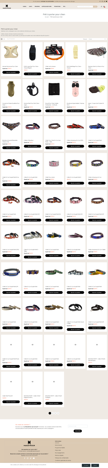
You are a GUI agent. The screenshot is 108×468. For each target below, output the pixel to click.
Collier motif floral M (7, 396)
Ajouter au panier (11, 72)
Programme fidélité (60, 447)
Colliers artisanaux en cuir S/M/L (75, 140)
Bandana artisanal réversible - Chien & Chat (10, 141)
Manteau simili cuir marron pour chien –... (96, 67)
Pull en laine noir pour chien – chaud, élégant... (31, 67)
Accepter (86, 465)
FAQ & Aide (58, 450)
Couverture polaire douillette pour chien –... (10, 104)
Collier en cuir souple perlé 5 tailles (31, 250)
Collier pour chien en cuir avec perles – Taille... (53, 141)
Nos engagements (59, 452)
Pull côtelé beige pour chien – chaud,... (74, 67)
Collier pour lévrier (50, 177)
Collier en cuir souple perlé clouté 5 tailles (75, 322)
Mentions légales (59, 455)
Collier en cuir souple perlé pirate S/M (10, 359)
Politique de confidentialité (61, 458)
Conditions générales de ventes (63, 460)
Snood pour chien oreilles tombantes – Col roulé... (51, 104)
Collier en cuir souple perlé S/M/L (10, 249)
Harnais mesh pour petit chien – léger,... (32, 104)
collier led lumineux (50, 66)
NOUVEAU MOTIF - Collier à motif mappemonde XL (32, 396)
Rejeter (95, 465)
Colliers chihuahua (28, 140)
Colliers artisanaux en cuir (94, 177)
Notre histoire (58, 445)
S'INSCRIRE (78, 431)
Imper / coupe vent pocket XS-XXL (96, 104)
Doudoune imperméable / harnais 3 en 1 (75, 104)
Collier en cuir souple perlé (95, 140)
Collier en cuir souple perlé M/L (53, 214)
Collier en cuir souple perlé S (74, 177)
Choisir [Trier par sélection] (97, 39)
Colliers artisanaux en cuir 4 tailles (96, 249)
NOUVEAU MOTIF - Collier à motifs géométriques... (96, 359)
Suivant (58, 413)
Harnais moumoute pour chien (10, 66)
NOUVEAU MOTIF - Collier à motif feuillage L (53, 396)
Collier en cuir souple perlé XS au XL (10, 178)
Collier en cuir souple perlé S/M (32, 214)
